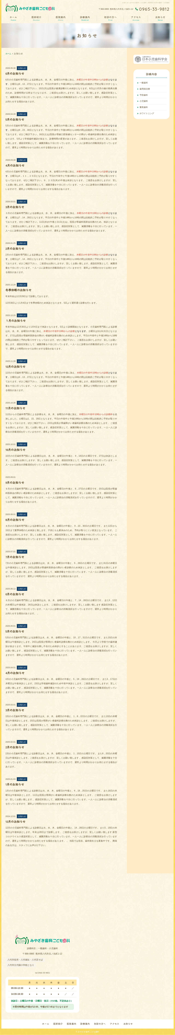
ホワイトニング (147, 115)
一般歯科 (144, 83)
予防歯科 (144, 96)
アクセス (136, 18)
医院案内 (61, 18)
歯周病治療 (145, 89)
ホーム (13, 18)
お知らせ (160, 18)
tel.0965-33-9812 (42, 972)
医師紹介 (36, 18)
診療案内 (85, 18)
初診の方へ (110, 18)
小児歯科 (144, 102)
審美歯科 (144, 108)
